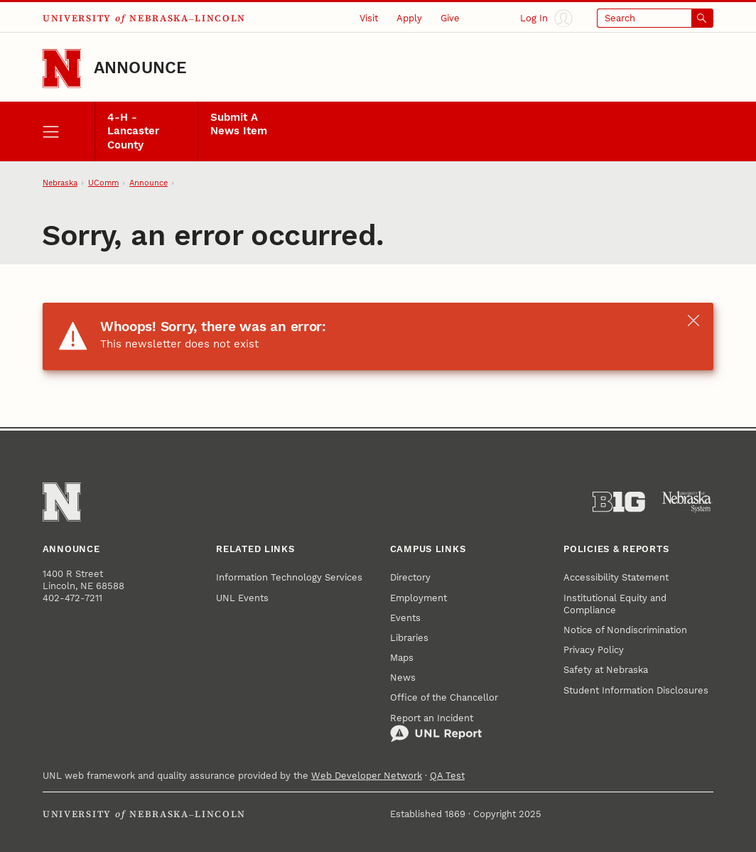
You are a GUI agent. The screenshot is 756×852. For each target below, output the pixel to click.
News (403, 677)
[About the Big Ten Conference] (619, 502)
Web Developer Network (366, 775)
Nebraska (60, 183)
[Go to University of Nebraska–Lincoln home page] (62, 68)
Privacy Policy (593, 650)
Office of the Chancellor (444, 697)
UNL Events (242, 598)
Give (450, 18)
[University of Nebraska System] (688, 502)
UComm (103, 183)
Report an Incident (436, 728)
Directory (410, 577)
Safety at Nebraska (605, 669)
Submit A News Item (238, 124)
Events (405, 618)
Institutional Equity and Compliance (614, 604)
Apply (409, 18)
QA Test (447, 775)
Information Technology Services (289, 577)
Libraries (409, 637)
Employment (418, 598)
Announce (141, 67)
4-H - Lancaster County (133, 131)
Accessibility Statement (616, 577)
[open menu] (68, 131)
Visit (369, 18)
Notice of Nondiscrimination (625, 630)
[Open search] (655, 18)
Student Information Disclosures (635, 690)
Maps (402, 657)
